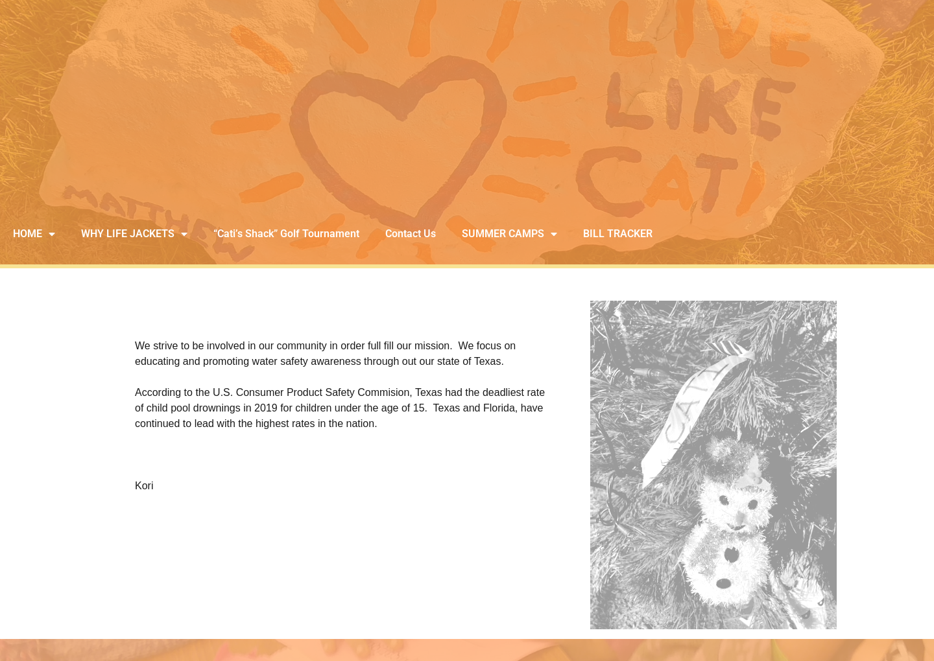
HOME (34, 234)
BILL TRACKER (618, 233)
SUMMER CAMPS (509, 234)
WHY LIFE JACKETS (134, 234)
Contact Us (410, 233)
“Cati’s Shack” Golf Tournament (286, 233)
